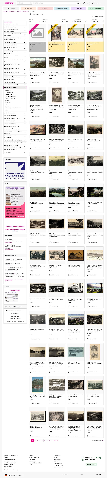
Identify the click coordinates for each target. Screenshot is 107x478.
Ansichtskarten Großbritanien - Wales (12, 72)
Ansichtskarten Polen (9, 112)
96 (103, 440)
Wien (6, 109)
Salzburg (7, 99)
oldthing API (6, 467)
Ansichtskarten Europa (10, 41)
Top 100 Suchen (32, 460)
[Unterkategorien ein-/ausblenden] (24, 26)
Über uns (6, 456)
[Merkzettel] (94, 3)
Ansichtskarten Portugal (10, 115)
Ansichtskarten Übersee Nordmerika (13, 139)
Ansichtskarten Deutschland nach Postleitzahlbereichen (12, 38)
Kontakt (55, 456)
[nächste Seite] (57, 440)
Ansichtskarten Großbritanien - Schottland (12, 68)
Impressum (65, 473)
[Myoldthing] (90, 3)
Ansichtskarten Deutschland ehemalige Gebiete (11, 29)
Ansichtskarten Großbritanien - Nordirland (12, 64)
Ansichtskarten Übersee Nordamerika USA (10, 136)
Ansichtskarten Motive (9, 81)
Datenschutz (98, 473)
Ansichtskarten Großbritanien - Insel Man (13, 60)
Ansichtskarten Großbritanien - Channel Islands (12, 51)
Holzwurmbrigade (15, 289)
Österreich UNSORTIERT (11, 97)
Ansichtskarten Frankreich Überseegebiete (10, 47)
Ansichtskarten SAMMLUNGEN (11, 117)
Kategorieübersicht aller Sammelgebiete (12, 469)
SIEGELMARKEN (8, 151)
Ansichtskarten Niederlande (11, 84)
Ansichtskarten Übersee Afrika (11, 125)
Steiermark (7, 101)
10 (54, 440)
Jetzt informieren (9, 249)
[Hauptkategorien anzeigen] (11, 8)
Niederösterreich (9, 93)
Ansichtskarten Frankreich (10, 44)
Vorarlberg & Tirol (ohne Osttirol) (13, 107)
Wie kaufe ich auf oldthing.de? (10, 458)
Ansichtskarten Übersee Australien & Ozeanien (13, 131)
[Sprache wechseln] (84, 3)
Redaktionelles (32, 458)
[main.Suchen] (78, 3)
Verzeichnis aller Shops (34, 456)
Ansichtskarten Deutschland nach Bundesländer (12, 34)
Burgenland (8, 90)
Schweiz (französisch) (58, 464)
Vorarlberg (7, 105)
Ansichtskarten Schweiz (10, 120)
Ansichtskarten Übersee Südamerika (13, 142)
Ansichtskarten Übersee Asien (11, 128)
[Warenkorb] (100, 3)
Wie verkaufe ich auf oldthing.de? (11, 460)
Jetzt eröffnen (8, 242)
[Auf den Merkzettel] (38, 49)
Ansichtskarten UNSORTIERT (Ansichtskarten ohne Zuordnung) (12, 145)
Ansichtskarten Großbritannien (12, 76)
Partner (30, 463)
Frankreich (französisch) (59, 466)
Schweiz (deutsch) (58, 463)
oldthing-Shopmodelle (8, 463)
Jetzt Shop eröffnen (8, 465)
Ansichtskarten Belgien (10, 26)
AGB (82, 473)
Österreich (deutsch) (58, 461)
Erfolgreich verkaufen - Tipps (10, 462)
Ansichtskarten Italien (9, 79)
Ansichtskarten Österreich (10, 87)
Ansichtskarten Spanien (10, 123)
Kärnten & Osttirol (9, 92)
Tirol (6, 103)
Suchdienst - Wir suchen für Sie (35, 462)
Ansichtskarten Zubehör (10, 149)
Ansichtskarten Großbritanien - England (12, 56)
